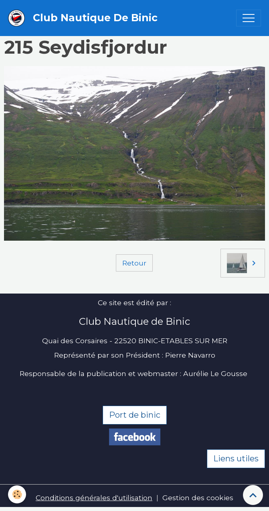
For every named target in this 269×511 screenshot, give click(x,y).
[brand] (85, 18)
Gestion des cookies (197, 497)
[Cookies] (17, 494)
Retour (134, 263)
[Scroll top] (253, 495)
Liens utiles (236, 458)
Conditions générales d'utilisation (94, 497)
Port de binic (134, 415)
